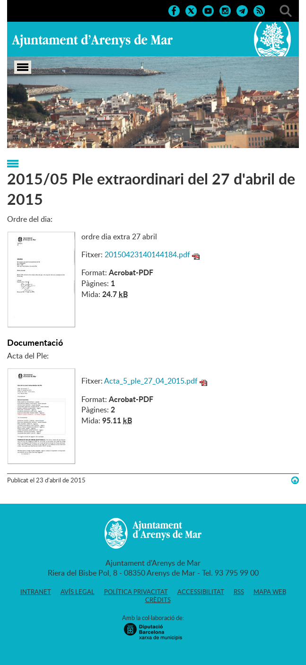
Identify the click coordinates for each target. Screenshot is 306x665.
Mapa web (270, 591)
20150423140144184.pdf (147, 254)
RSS (239, 591)
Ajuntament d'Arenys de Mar (92, 41)
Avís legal (78, 591)
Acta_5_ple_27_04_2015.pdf (151, 381)
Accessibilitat (200, 591)
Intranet (35, 591)
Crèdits (158, 599)
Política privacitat (136, 591)
